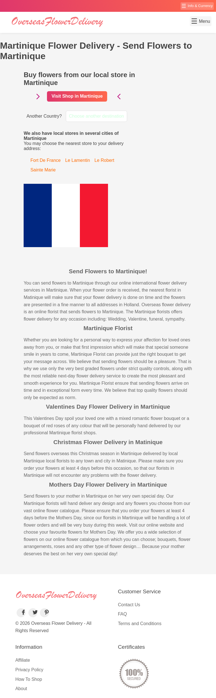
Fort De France (45, 160)
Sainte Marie (43, 169)
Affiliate (22, 660)
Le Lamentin (77, 160)
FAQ (122, 614)
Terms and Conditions (139, 623)
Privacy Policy (29, 669)
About (21, 688)
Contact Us (129, 604)
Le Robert (104, 160)
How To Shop (28, 679)
